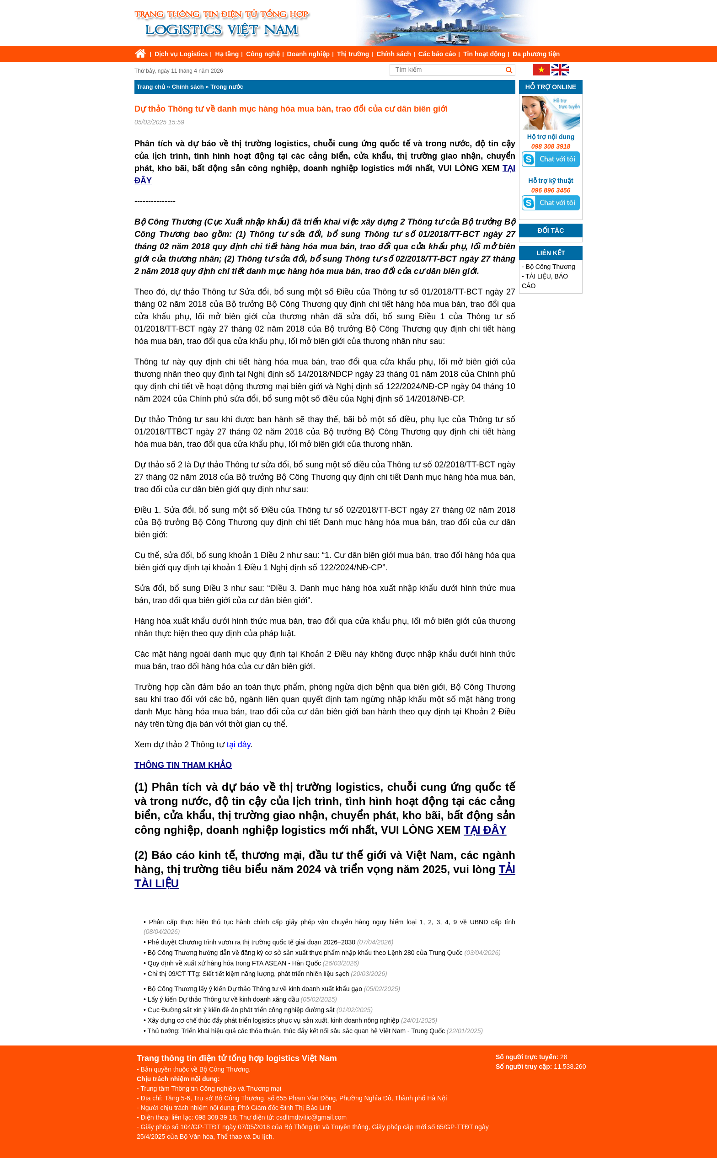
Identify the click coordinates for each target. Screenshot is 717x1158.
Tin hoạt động (484, 54)
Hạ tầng (227, 54)
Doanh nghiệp (308, 54)
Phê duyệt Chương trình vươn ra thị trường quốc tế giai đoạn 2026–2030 (251, 942)
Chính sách (393, 54)
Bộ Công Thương (550, 266)
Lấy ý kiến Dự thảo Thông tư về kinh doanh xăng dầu (223, 999)
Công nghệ (262, 54)
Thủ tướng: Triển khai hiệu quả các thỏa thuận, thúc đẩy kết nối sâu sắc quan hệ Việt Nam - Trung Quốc (296, 1031)
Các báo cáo (437, 54)
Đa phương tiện (536, 54)
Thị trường (353, 54)
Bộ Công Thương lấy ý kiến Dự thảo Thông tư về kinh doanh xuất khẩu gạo (255, 988)
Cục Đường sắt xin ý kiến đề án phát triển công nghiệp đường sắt (241, 1009)
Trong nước (226, 86)
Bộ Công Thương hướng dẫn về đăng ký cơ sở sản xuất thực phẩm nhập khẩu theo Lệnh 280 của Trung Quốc (305, 952)
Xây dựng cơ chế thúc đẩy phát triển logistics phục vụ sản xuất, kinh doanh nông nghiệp (273, 1020)
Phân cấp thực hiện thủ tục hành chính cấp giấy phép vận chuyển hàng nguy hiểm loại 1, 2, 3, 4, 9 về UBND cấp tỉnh (332, 922)
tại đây (239, 744)
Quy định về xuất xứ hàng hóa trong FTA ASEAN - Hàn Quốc (234, 963)
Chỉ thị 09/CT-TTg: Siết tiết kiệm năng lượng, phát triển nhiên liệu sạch (248, 973)
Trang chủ (151, 86)
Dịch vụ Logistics (181, 54)
